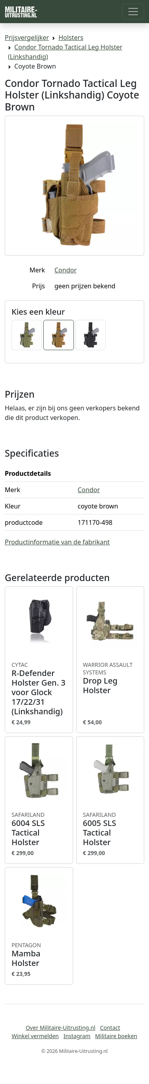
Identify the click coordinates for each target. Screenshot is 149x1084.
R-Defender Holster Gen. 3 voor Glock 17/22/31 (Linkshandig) (39, 689)
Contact (110, 1027)
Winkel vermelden (35, 1036)
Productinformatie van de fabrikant (57, 542)
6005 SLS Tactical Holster (110, 829)
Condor (65, 270)
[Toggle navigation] (133, 12)
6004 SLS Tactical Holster (39, 829)
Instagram (77, 1036)
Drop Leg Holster (110, 678)
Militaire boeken (116, 1036)
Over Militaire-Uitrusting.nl (60, 1027)
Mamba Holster (39, 954)
